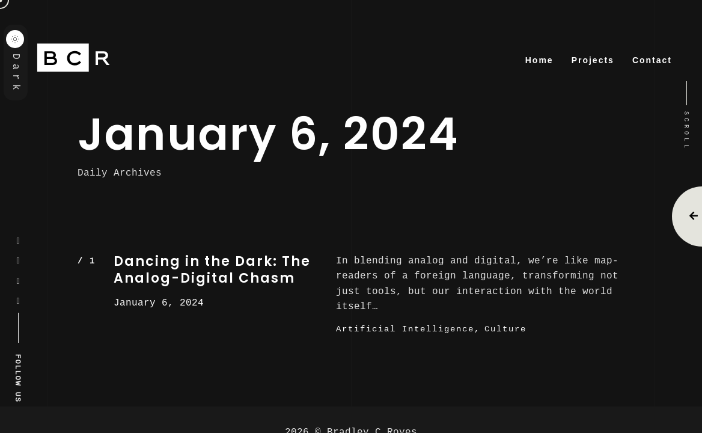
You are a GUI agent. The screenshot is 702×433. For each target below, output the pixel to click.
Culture (505, 329)
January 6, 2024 (159, 302)
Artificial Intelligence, (408, 329)
